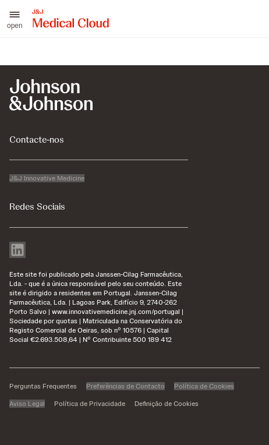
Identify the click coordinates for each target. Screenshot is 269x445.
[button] (15, 19)
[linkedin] (17, 251)
